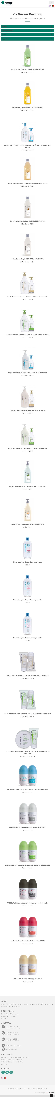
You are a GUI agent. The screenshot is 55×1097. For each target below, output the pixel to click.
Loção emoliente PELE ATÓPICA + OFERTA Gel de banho (27, 373)
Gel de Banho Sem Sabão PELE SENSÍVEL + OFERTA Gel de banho (27, 335)
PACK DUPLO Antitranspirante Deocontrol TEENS (28, 941)
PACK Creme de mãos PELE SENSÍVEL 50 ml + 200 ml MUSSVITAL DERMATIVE (27, 752)
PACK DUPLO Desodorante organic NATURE (27, 979)
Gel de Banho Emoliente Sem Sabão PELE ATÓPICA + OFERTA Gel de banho (27, 146)
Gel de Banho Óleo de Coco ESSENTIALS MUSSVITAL (27, 221)
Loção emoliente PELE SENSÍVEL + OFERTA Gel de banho (27, 448)
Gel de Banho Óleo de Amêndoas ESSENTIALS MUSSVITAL (27, 183)
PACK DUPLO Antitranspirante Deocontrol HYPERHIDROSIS (27, 789)
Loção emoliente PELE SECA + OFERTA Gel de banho (27, 410)
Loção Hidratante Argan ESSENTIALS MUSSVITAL (27, 524)
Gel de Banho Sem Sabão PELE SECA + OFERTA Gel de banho (27, 297)
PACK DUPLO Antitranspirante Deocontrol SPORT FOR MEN (27, 903)
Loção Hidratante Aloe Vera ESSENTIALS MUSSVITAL (27, 486)
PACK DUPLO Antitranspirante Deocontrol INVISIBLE (27, 827)
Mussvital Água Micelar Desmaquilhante (27, 562)
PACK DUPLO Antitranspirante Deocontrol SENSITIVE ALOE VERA (27, 865)
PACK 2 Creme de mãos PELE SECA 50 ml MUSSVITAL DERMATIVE (28, 676)
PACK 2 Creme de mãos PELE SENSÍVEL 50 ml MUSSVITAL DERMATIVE (27, 714)
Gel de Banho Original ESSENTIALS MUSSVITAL (27, 259)
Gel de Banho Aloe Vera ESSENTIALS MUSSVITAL (27, 69)
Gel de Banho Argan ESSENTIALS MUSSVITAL (27, 107)
